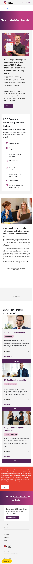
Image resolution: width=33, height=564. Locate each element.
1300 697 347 (20, 496)
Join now (16, 361)
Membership (5, 8)
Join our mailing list (12, 517)
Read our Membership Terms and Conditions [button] (16, 268)
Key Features (16, 351)
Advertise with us (16, 296)
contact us (16, 500)
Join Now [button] (8, 106)
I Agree (5, 487)
